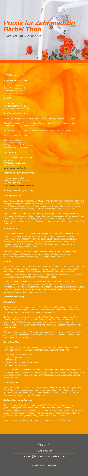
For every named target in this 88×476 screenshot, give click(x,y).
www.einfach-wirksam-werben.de (18, 186)
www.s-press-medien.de (14, 168)
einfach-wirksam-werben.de (44, 465)
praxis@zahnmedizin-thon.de (16, 108)
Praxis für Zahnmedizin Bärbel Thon (39, 26)
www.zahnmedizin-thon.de (14, 106)
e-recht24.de (62, 420)
